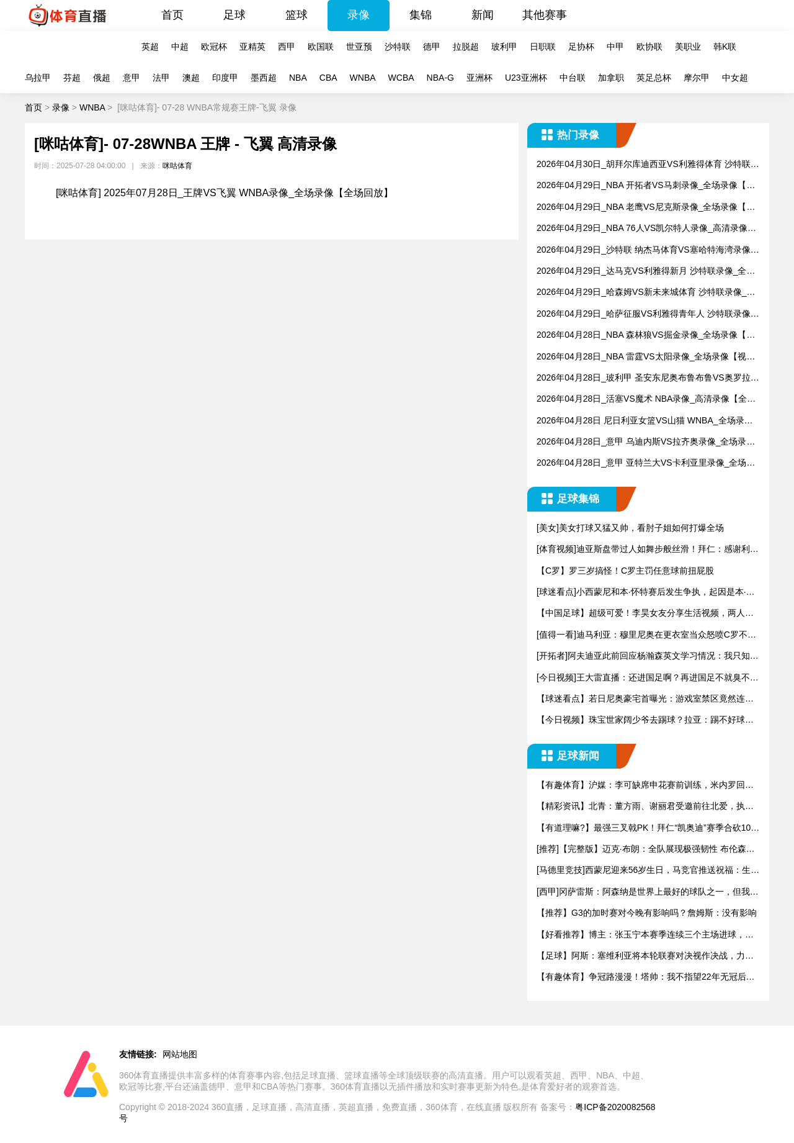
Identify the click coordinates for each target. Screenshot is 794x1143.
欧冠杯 (214, 47)
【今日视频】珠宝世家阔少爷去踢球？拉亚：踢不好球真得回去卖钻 (645, 720)
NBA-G (440, 78)
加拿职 (611, 78)
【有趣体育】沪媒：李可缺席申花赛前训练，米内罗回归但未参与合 (645, 786)
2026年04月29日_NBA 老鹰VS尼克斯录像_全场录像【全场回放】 (646, 208)
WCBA (401, 78)
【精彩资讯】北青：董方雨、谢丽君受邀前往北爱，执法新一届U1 (645, 807)
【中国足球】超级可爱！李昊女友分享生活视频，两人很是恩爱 (645, 614)
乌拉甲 (38, 78)
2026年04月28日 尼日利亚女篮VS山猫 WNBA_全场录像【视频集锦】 (645, 421)
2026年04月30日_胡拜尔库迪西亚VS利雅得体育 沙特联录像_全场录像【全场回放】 (648, 165)
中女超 (735, 78)
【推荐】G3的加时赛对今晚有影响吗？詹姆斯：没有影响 (647, 913)
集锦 (420, 15)
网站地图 (180, 1054)
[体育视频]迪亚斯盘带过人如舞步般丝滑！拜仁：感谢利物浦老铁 (648, 550)
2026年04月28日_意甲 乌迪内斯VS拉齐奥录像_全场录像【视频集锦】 (646, 442)
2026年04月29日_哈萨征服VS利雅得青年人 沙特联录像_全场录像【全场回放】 (646, 314)
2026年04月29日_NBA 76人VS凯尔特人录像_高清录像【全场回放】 (642, 229)
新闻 (482, 15)
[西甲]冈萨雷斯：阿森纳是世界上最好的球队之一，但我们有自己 (648, 892)
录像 (358, 15)
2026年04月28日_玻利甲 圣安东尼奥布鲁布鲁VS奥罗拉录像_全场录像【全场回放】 (648, 378)
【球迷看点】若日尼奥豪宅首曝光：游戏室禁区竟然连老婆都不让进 (645, 699)
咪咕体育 (177, 165)
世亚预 (359, 47)
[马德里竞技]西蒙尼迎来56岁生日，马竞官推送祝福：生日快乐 (648, 871)
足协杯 (581, 47)
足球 (234, 15)
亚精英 (252, 47)
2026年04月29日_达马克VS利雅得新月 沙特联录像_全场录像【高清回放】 (646, 272)
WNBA (363, 78)
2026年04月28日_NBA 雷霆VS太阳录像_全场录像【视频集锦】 (646, 357)
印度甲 (225, 78)
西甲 (286, 47)
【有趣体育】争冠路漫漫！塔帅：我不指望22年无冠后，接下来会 (646, 977)
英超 (150, 47)
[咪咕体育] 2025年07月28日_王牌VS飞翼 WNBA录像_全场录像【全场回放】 (224, 192)
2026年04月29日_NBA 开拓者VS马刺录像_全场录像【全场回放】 (646, 186)
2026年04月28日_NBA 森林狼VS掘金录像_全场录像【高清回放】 (646, 335)
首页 (172, 15)
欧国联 (321, 47)
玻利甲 (504, 47)
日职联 (543, 47)
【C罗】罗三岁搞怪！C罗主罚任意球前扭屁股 (625, 571)
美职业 (688, 47)
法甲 (161, 78)
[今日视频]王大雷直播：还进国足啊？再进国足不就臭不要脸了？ (648, 678)
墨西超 (264, 78)
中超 (180, 47)
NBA (298, 78)
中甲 (615, 47)
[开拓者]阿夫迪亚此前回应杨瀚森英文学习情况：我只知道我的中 (648, 656)
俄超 (101, 78)
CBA (328, 78)
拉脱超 (466, 47)
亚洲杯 (479, 78)
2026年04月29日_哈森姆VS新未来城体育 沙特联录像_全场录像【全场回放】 (646, 293)
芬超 (72, 78)
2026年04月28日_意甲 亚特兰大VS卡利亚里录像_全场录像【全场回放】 (646, 463)
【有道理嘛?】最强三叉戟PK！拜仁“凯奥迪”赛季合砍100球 (646, 828)
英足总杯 (653, 78)
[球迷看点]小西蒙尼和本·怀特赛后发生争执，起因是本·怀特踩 (646, 593)
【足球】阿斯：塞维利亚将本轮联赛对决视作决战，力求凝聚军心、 (645, 956)
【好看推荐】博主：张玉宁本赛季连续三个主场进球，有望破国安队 (645, 935)
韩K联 (724, 47)
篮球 (296, 15)
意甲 (131, 78)
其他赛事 (544, 15)
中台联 (573, 78)
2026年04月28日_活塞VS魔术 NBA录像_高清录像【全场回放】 (646, 399)
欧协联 (649, 47)
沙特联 (398, 47)
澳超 (191, 78)
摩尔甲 (697, 78)
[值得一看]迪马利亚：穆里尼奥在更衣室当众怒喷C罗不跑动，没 (646, 635)
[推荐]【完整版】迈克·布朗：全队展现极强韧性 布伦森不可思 (646, 850)
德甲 (431, 47)
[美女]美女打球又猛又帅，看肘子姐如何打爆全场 (630, 528)
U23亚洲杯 (526, 78)
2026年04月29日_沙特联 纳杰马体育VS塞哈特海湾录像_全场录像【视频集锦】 (646, 250)
